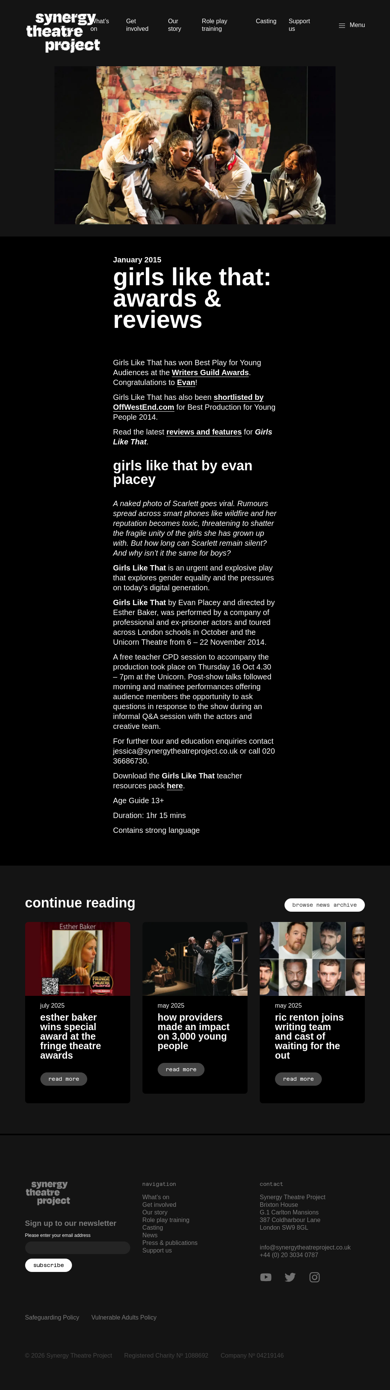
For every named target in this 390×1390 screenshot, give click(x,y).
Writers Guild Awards (210, 372)
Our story (174, 25)
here (175, 785)
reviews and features (204, 432)
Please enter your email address (58, 1235)
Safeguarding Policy (52, 1317)
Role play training (214, 25)
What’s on (100, 25)
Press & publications (170, 1243)
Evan (186, 382)
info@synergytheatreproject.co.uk (305, 1247)
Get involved (137, 25)
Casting (266, 21)
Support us (299, 25)
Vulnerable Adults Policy (124, 1317)
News (150, 1235)
